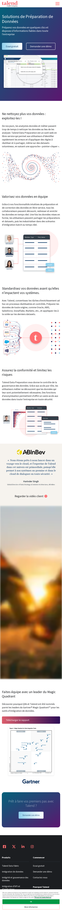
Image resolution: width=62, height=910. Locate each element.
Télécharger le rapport (17, 720)
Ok (31, 902)
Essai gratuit (12, 46)
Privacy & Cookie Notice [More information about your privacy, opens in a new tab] (43, 897)
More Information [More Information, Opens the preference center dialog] (31, 907)
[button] (57, 3)
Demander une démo (41, 46)
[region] (31, 899)
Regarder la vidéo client (29, 496)
